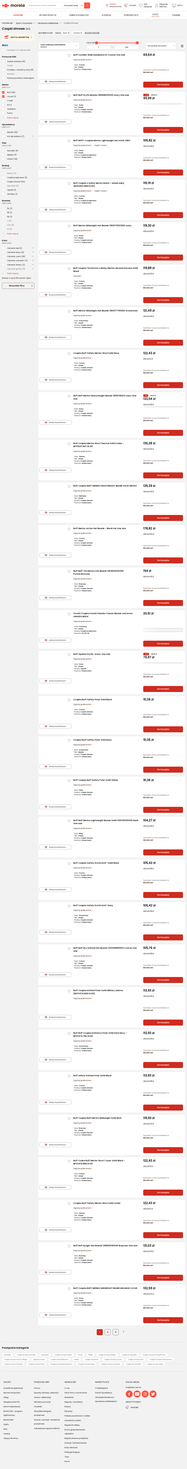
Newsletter (69, 1397)
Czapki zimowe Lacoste (113, 1359)
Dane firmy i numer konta (76, 1392)
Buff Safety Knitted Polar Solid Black (92, 1075)
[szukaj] (87, 5)
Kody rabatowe (71, 1447)
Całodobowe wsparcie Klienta (47, 1428)
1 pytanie (77, 276)
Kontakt (135, 1407)
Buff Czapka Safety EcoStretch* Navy (93, 905)
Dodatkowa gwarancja (13, 1388)
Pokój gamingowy (72, 1452)
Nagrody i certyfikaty (74, 1402)
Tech (67, 1457)
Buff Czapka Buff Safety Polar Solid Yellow (95, 780)
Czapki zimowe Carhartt (13, 1364)
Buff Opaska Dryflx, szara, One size (91, 654)
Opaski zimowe (39, 1359)
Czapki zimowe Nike (129, 1355)
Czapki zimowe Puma (36, 1364)
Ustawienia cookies (73, 1420)
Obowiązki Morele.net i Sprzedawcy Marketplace (106, 1399)
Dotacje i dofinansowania (76, 1443)
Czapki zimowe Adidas (107, 1355)
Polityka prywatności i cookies (77, 1416)
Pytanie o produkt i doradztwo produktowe (47, 1422)
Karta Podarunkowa (11, 1406)
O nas (67, 1388)
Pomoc (37, 1388)
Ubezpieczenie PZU (11, 1402)
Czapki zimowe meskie (63, 1355)
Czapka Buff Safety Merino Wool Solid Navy (96, 353)
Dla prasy (68, 1411)
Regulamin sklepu (72, 1425)
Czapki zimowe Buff (133, 1364)
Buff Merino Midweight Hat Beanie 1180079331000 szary (102, 225)
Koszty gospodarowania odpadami (75, 1431)
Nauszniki (45, 1355)
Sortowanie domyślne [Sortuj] (157, 46)
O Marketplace (101, 1388)
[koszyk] (177, 5)
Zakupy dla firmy (10, 1438)
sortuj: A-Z (6, 87)
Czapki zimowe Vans (136, 1359)
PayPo (6, 1424)
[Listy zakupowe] (146, 5)
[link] (47, 15)
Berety (76, 1359)
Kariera (67, 1406)
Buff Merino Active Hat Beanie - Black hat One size (99, 528)
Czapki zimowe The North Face (154, 1355)
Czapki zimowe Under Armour (161, 1359)
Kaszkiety (7, 1355)
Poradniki (38, 1406)
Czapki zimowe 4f (91, 1359)
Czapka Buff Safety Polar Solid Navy (92, 739)
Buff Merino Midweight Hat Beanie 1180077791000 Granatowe (105, 310)
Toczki (80, 1355)
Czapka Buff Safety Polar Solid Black (92, 699)
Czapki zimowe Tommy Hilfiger (15, 1359)
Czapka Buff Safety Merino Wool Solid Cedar (97, 1203)
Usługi (5, 1397)
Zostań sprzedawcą (103, 1392)
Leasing (6, 1433)
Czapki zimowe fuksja (86, 1364)
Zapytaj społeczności (82, 60)
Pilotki (90, 1355)
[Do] (127, 47)
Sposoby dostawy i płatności (46, 1392)
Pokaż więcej (10, 117)
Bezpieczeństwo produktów (76, 1438)
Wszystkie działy (71, 5)
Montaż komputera (11, 1392)
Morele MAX (8, 1420)
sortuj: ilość (6, 146)
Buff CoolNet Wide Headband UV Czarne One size (99, 54)
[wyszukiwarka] (58, 5)
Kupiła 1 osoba (100, 145)
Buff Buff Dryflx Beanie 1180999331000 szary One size (101, 95)
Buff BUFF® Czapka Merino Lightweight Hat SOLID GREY (101, 140)
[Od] (98, 47)
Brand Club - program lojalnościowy (13, 1413)
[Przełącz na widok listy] (182, 46)
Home (67, 1461)
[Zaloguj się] (162, 5)
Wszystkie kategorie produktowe (42, 1413)
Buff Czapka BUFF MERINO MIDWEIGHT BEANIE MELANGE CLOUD (105, 1288)
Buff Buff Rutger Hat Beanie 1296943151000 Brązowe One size (105, 1245)
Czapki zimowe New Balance (61, 1364)
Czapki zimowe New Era (59, 1359)
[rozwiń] (32, 136)
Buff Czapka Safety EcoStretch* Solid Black (96, 863)
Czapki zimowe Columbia (110, 1364)
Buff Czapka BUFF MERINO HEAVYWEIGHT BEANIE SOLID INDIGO (105, 485)
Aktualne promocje (42, 1402)
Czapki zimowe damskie (26, 1355)
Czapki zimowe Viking (155, 1364)
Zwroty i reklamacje (42, 1397)
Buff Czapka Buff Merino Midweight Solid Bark (97, 1118)
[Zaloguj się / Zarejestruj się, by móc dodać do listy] (69, 55)
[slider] (96, 42)
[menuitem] (47, 15)
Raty (5, 1429)
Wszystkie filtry (16, 285)
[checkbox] (13, 61)
